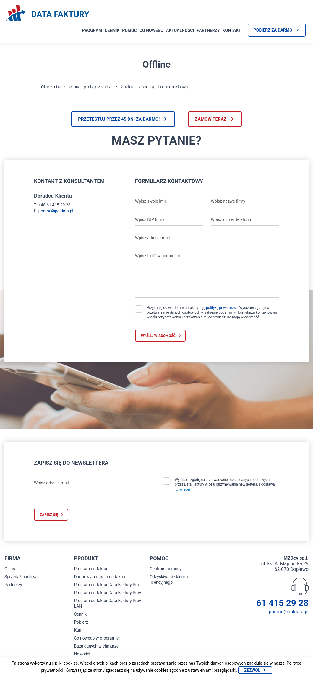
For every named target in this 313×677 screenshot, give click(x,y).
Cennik (112, 30)
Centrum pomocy (165, 570)
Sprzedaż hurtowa (21, 578)
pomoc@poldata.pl (55, 212)
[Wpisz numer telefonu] (245, 221)
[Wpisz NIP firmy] (169, 221)
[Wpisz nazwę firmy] (245, 203)
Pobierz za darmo (273, 30)
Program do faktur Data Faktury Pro (106, 586)
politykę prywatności (222, 309)
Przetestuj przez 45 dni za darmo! (115, 120)
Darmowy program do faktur (100, 578)
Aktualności (180, 30)
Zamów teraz (214, 120)
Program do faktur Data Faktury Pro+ (107, 594)
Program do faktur (90, 570)
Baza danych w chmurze (96, 648)
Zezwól (252, 670)
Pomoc (129, 30)
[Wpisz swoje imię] (169, 203)
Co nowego (151, 30)
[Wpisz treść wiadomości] (207, 275)
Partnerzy (208, 30)
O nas (9, 570)
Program (92, 30)
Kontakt (232, 30)
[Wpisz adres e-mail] (169, 240)
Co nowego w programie (96, 640)
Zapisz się (49, 517)
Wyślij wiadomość (158, 337)
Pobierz (81, 624)
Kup (77, 632)
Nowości (82, 656)
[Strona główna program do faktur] (47, 13)
